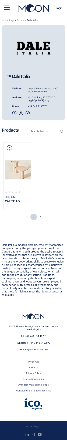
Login (59, 8)
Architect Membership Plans (33, 385)
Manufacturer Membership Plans (33, 391)
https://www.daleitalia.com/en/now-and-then (43, 90)
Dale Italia (32, 20)
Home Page (8, 20)
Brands (20, 20)
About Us (33, 367)
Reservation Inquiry (33, 379)
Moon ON (33, 362)
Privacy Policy (33, 373)
